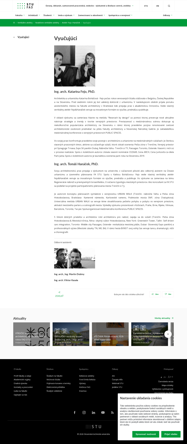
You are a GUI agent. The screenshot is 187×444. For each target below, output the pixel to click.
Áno (155, 294)
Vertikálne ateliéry (25, 22)
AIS (113, 376)
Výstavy (82, 383)
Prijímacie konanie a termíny (59, 383)
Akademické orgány (22, 379)
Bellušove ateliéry (86, 376)
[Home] (14, 22)
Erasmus (83, 391)
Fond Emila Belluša (87, 379)
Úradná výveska (20, 383)
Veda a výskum (65, 15)
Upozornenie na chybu (163, 393)
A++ (170, 377)
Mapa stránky (167, 385)
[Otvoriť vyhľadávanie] (169, 6)
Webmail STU (117, 383)
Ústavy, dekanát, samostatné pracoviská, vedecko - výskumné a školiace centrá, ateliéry (88, 5)
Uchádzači (33, 15)
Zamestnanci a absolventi (90, 15)
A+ (165, 377)
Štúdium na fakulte (54, 376)
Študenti (48, 15)
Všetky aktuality (162, 318)
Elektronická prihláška (56, 387)
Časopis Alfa (117, 379)
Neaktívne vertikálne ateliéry (47, 22)
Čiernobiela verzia (165, 381)
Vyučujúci (21, 37)
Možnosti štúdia (53, 379)
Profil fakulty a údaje (22, 376)
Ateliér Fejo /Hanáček (71, 22)
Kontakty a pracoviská (23, 387)
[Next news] (168, 334)
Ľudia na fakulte (20, 391)
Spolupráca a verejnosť (119, 15)
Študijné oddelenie (54, 391)
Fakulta (18, 15)
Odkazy (166, 15)
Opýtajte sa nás (20, 394)
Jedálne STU (117, 387)
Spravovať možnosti (146, 434)
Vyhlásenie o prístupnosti (162, 389)
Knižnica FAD (84, 387)
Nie (168, 294)
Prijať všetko (171, 434)
